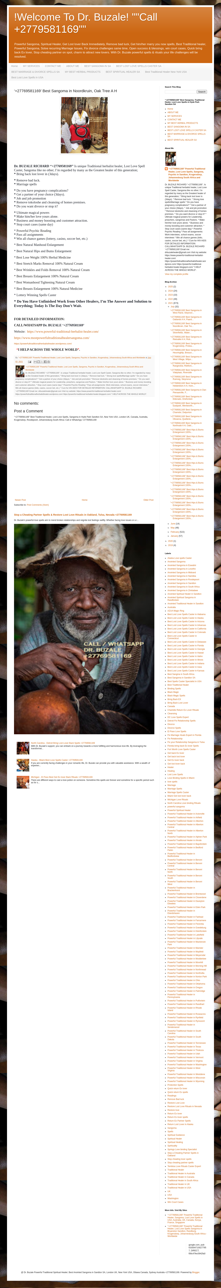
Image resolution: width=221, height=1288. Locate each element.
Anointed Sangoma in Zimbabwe (183, 590)
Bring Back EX (174, 699)
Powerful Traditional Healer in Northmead (187, 969)
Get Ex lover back (176, 760)
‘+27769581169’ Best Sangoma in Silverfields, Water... (186, 331)
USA (170, 1195)
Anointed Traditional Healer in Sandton (185, 603)
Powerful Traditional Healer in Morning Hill (187, 966)
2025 (170, 286)
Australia (172, 607)
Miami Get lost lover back (179, 796)
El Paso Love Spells (177, 731)
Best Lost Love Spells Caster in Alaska (185, 618)
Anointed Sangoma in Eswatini (182, 565)
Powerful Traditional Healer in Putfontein (186, 1000)
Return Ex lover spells (178, 1117)
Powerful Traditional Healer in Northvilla (186, 973)
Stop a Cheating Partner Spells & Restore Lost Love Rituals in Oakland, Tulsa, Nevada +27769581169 (73, 514)
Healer (171, 767)
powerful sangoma (176, 806)
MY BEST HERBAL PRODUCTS (83, 71)
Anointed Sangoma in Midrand (182, 572)
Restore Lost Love (176, 1103)
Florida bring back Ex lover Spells (183, 746)
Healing (171, 771)
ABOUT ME (72, 66)
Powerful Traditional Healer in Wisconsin (186, 1078)
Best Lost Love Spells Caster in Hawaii (186, 653)
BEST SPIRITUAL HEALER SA (123, 71)
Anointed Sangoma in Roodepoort (183, 579)
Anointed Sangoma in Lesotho (182, 569)
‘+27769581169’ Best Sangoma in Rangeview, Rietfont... (186, 364)
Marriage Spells (175, 788)
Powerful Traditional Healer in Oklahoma (186, 984)
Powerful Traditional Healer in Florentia (186, 924)
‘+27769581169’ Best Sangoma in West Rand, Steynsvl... (186, 311)
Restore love (173, 1110)
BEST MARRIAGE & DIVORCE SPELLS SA (35, 71)
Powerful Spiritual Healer (179, 810)
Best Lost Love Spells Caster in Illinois (185, 660)
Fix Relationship (175, 738)
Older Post (148, 500)
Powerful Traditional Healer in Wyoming (186, 1081)
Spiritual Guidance (176, 1135)
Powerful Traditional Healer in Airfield (185, 817)
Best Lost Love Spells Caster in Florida (186, 645)
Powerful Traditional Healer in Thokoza (186, 1050)
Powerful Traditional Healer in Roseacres (187, 1014)
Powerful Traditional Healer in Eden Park (186, 907)
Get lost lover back (176, 764)
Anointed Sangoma (176, 561)
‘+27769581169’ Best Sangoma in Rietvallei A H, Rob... (186, 338)
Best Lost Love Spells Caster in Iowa (185, 667)
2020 (170, 541)
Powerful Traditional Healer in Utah (184, 1053)
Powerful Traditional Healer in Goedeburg (187, 927)
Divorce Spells (174, 728)
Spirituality (172, 1146)
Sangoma (172, 1128)
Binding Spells (174, 688)
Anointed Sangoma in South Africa (184, 587)
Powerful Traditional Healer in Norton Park (187, 976)
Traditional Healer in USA (179, 1187)
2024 (170, 291)
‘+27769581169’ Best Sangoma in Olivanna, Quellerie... (186, 417)
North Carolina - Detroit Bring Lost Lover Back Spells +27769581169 (63, 743)
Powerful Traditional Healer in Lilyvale (185, 938)
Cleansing (172, 713)
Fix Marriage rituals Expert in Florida (184, 735)
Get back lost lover (176, 756)
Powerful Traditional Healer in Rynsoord (186, 1021)
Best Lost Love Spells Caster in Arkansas (187, 625)
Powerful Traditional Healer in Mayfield (185, 951)
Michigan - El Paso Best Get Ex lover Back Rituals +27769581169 (62, 777)
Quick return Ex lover (177, 1088)
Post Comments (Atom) (38, 505)
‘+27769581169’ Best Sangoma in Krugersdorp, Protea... (186, 344)
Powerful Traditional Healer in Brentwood (187, 894)
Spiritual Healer (175, 1138)
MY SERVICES (31, 66)
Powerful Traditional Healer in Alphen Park (187, 837)
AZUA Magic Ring (176, 611)
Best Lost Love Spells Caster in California (187, 628)
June (173, 523)
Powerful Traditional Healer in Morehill (185, 962)
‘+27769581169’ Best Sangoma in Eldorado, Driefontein (186, 397)
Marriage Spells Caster (178, 792)
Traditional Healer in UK (179, 1184)
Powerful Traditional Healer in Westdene (186, 1074)
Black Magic (173, 692)
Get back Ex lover (176, 753)
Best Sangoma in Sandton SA (181, 677)
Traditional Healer (176, 1170)
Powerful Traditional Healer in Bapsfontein (187, 844)
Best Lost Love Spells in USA (27, 77)
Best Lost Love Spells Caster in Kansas (186, 670)
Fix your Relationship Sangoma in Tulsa (186, 742)
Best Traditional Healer (178, 685)
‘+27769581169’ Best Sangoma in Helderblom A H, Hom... (186, 384)
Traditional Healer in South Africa (183, 1180)
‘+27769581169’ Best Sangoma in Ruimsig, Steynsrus (186, 377)
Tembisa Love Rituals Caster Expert (184, 1166)
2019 (170, 545)
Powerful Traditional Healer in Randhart (186, 1004)
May (173, 528)
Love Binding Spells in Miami (181, 778)
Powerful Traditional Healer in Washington (187, 1064)
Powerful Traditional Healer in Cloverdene (187, 897)
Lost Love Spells (175, 774)
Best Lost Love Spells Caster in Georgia (186, 649)
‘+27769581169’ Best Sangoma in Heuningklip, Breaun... (186, 351)
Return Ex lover (175, 1113)
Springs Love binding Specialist (182, 1149)
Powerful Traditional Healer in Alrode (185, 840)
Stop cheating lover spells (180, 1159)
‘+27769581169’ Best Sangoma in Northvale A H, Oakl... (186, 424)
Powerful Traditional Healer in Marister (185, 948)
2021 (170, 303)
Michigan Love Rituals (178, 799)
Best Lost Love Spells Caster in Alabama (187, 614)
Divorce (171, 724)
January (175, 536)
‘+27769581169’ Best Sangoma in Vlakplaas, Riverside (186, 371)
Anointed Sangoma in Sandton (182, 583)
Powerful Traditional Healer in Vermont (185, 1057)
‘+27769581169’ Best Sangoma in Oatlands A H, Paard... (186, 318)
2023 (170, 295)
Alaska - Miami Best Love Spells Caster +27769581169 (57, 760)
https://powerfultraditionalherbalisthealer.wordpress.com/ (43, 343)
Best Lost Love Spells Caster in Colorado (187, 632)
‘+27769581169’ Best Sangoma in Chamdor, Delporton (186, 410)
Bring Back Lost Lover (178, 703)
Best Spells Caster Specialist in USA (185, 681)
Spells (170, 1131)
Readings (172, 1095)
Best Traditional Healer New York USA (166, 71)
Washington (173, 1198)
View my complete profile (176, 274)
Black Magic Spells (176, 695)
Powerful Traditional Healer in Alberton (185, 821)
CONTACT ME (53, 66)
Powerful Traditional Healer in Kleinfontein (187, 931)
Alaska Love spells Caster (180, 558)
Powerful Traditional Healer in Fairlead (185, 917)
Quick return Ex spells (178, 1092)
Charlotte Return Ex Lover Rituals (183, 710)
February (175, 532)
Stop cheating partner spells (181, 1162)
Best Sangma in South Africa (181, 674)
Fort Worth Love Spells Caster (182, 749)
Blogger (195, 1272)
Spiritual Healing (175, 1142)
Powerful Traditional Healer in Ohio (184, 980)
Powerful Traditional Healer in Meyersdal (186, 955)
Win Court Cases (175, 1202)
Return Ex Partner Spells (179, 1121)
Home (14, 66)
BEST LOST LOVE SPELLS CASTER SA (138, 66)
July (173, 306)
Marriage (172, 785)
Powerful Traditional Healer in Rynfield (185, 1017)
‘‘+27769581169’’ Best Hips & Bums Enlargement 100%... (186, 431)
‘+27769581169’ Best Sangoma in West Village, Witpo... (186, 357)
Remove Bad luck (176, 1099)
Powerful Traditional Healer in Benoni (185, 860)
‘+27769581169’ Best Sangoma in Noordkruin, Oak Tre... (186, 324)
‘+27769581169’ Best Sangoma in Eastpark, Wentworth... (186, 404)
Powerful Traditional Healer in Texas (184, 1046)
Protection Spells (175, 1085)
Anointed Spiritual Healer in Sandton (184, 594)
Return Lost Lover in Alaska (180, 1124)
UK (169, 1191)
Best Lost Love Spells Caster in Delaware (187, 642)
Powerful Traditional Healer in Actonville (186, 814)
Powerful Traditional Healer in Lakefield (186, 935)
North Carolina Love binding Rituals (184, 803)
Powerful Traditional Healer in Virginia (185, 1061)
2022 (170, 299)
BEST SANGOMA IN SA (97, 66)
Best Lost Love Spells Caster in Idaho (185, 656)
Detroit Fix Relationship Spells (182, 721)
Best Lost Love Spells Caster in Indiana (186, 663)
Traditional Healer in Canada (181, 1177)
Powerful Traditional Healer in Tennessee (187, 1043)
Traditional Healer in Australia (181, 1173)
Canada (171, 706)
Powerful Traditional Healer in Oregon (185, 987)
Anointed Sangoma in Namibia (182, 576)
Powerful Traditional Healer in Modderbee (187, 958)
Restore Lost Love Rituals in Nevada (185, 1106)
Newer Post (20, 500)
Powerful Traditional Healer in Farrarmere (187, 920)
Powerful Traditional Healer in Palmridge (186, 991)
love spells (172, 781)
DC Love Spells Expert (178, 717)
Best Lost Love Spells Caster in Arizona (186, 621)
